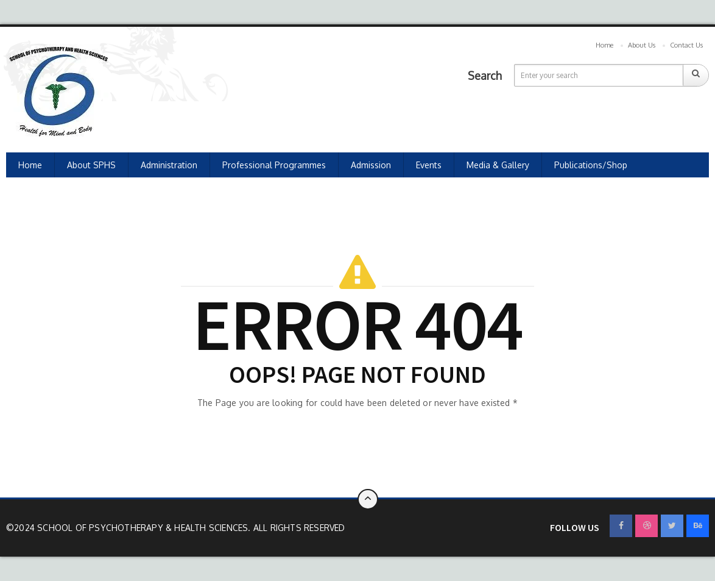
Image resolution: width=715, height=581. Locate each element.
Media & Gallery (498, 165)
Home (604, 45)
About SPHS (91, 165)
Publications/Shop (590, 165)
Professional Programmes (274, 165)
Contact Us (686, 45)
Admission (371, 165)
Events (429, 165)
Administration (169, 165)
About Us (641, 45)
